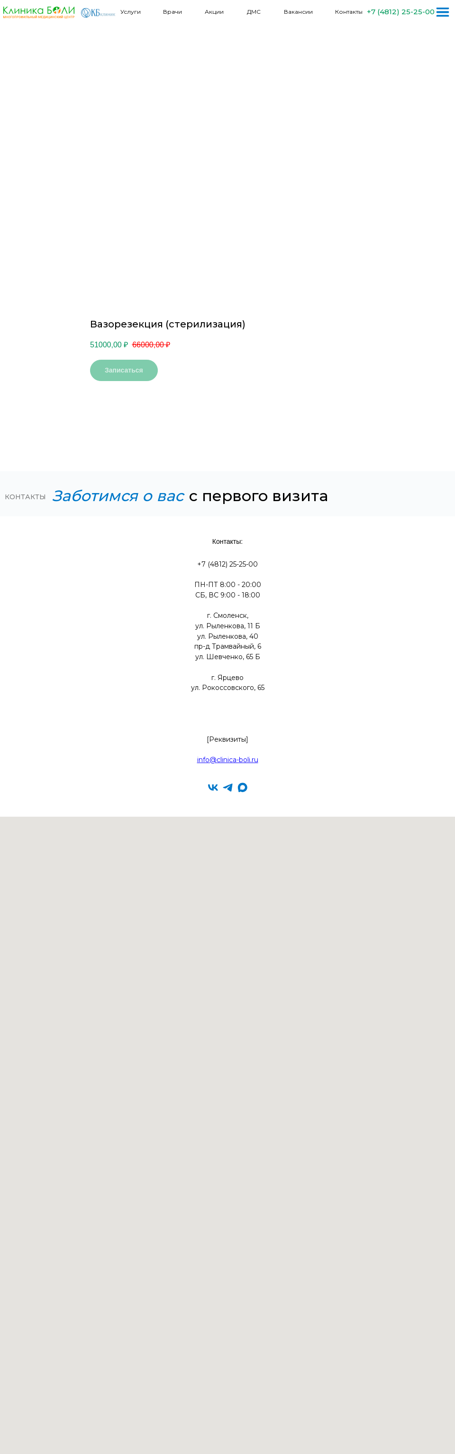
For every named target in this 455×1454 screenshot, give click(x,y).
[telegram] (228, 787)
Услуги (130, 11)
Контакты (349, 11)
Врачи (172, 11)
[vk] (213, 787)
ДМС (254, 11)
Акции (214, 11)
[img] (442, 12)
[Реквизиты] (227, 739)
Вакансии (298, 11)
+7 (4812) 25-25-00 (401, 11)
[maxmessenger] (242, 787)
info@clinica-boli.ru (227, 759)
